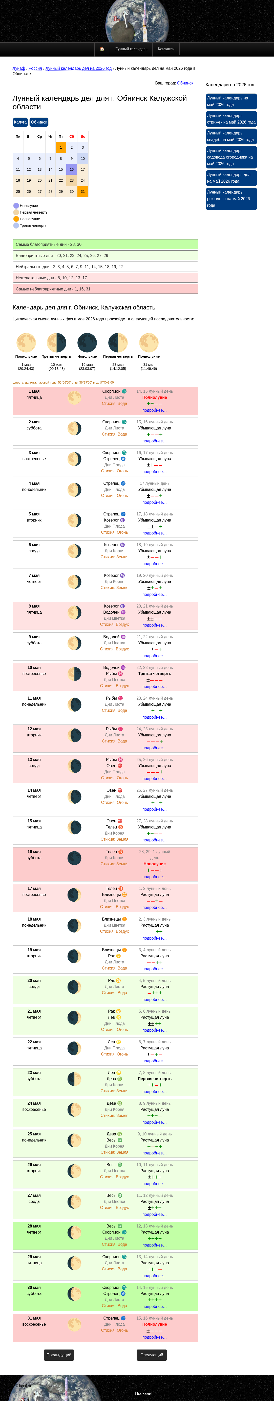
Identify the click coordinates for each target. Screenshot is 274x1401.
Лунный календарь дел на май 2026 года (229, 177)
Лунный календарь (131, 49)
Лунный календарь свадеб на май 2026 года (230, 136)
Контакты (166, 49)
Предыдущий (59, 1355)
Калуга (20, 122)
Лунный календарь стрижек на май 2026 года (231, 118)
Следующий (151, 1355)
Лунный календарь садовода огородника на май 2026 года (230, 157)
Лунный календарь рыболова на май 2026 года (228, 198)
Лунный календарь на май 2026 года (227, 101)
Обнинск (185, 83)
